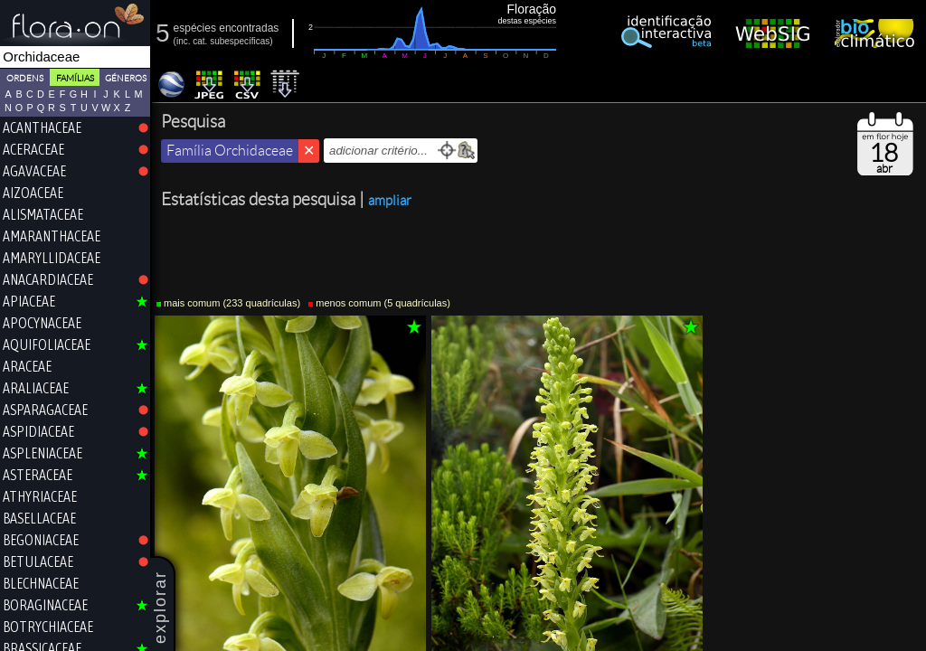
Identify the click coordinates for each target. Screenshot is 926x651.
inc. (183, 41)
